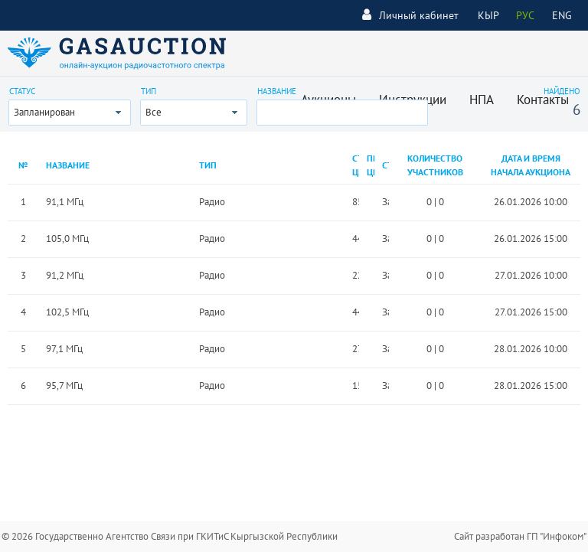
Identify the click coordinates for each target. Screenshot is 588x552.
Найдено (562, 91)
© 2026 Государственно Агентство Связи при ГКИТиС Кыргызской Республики (170, 536)
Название (276, 91)
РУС (525, 15)
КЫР (488, 15)
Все (153, 112)
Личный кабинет (410, 15)
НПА (481, 99)
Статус (22, 91)
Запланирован (44, 112)
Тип (148, 91)
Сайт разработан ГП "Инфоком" (520, 536)
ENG (562, 15)
